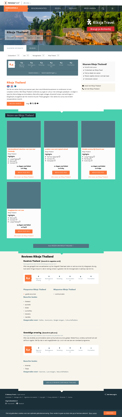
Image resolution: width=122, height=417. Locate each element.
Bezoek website (15, 103)
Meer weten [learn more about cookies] (93, 413)
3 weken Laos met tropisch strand (56, 149)
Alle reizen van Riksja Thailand (23, 177)
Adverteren (8, 397)
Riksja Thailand (52, 55)
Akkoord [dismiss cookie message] (109, 413)
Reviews (32, 48)
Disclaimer (62, 397)
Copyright (42, 397)
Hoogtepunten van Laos (16, 210)
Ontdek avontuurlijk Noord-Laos (93, 149)
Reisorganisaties (37, 55)
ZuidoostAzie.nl (12, 55)
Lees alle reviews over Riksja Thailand (61, 382)
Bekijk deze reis (24, 172)
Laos (24, 55)
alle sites (27, 3)
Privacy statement (52, 397)
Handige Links (18, 397)
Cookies (70, 397)
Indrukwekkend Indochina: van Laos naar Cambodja (21, 150)
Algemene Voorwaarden (30, 397)
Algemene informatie (15, 48)
